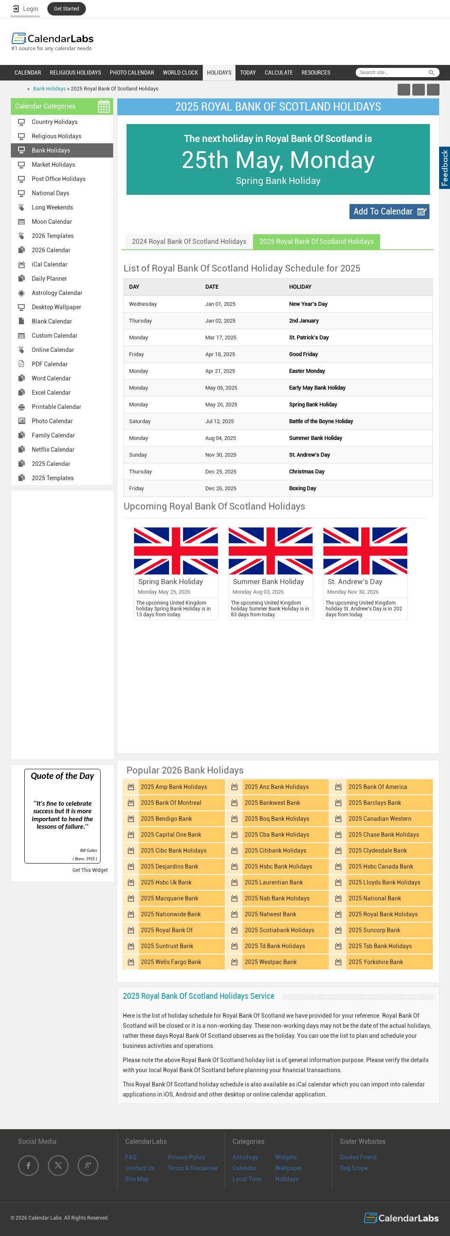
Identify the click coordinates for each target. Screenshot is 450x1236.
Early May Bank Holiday (317, 388)
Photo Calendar (52, 421)
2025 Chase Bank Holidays (384, 834)
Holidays (287, 1179)
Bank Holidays (49, 89)
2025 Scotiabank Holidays (279, 930)
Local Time (247, 1179)
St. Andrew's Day (309, 455)
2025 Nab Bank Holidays (277, 898)
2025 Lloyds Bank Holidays (384, 882)
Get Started (66, 9)
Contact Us (139, 1168)
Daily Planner (49, 278)
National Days (50, 193)
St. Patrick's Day (309, 337)
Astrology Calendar (57, 293)
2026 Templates (53, 236)
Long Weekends (52, 207)
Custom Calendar (55, 335)
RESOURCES (316, 72)
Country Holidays (55, 122)
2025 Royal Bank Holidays (383, 914)
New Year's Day (308, 304)
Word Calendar (51, 378)
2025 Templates (53, 478)
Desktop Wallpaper (56, 307)
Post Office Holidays (58, 179)
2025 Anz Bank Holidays (277, 786)
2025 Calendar (51, 463)
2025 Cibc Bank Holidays (174, 850)
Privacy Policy (186, 1157)
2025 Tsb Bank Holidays (380, 946)
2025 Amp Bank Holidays (174, 786)
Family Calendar (53, 435)
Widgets (286, 1157)
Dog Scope (354, 1168)
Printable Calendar (56, 406)
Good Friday (303, 354)
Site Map (137, 1179)
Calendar (244, 1168)
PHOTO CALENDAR (132, 72)
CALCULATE (279, 72)
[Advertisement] (62, 624)
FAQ (131, 1157)
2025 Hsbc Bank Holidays (278, 866)
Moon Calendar (52, 221)
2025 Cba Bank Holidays (277, 834)
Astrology (245, 1157)
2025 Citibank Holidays (275, 850)
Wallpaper (288, 1168)
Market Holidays (53, 164)
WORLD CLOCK (180, 72)
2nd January (304, 321)
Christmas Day (307, 471)
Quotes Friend (358, 1157)
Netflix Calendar (53, 449)
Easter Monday (307, 371)
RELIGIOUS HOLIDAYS (75, 72)
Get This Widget (90, 870)
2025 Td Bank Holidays (275, 946)
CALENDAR (28, 72)
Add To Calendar (383, 211)
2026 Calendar (51, 250)
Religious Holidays (56, 136)
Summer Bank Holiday (315, 438)
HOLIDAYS (219, 72)
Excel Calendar (51, 392)
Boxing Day (302, 488)
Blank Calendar (52, 321)
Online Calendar (53, 349)
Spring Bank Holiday (313, 404)
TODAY (248, 72)
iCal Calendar (49, 264)
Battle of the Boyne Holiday (321, 421)
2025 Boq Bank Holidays (277, 818)
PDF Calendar (50, 364)
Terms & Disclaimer (193, 1168)
